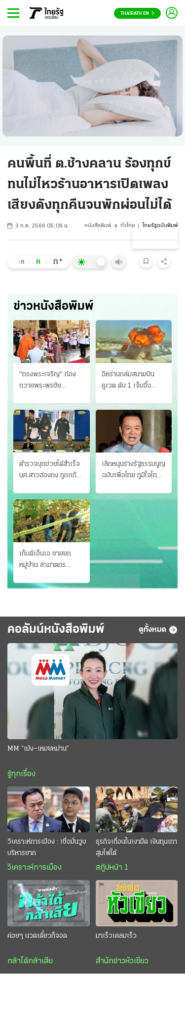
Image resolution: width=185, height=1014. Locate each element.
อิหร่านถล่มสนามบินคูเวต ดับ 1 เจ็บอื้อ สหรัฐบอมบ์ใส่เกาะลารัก (133, 381)
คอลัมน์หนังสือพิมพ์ (56, 629)
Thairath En (137, 13)
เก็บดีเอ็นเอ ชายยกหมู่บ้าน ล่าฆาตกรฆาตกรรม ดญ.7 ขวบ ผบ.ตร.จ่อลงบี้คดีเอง (47, 560)
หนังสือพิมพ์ (97, 226)
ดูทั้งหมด (158, 629)
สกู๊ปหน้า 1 (112, 868)
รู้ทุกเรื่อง (21, 774)
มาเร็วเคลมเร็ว (116, 936)
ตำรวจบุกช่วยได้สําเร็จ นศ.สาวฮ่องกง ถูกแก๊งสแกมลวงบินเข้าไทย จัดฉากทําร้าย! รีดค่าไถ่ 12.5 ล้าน (51, 470)
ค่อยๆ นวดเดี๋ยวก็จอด (37, 936)
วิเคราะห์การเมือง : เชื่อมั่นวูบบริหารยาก (46, 847)
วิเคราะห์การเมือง (34, 868)
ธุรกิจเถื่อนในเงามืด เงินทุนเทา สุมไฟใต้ (136, 847)
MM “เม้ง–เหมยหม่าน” (38, 748)
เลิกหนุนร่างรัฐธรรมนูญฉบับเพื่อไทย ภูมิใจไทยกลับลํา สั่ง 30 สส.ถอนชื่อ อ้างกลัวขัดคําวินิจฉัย (133, 470)
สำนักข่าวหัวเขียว (122, 961)
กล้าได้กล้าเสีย (30, 961)
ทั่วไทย (127, 226)
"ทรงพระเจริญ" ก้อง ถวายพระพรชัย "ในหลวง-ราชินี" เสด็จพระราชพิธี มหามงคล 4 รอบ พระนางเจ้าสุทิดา (50, 381)
